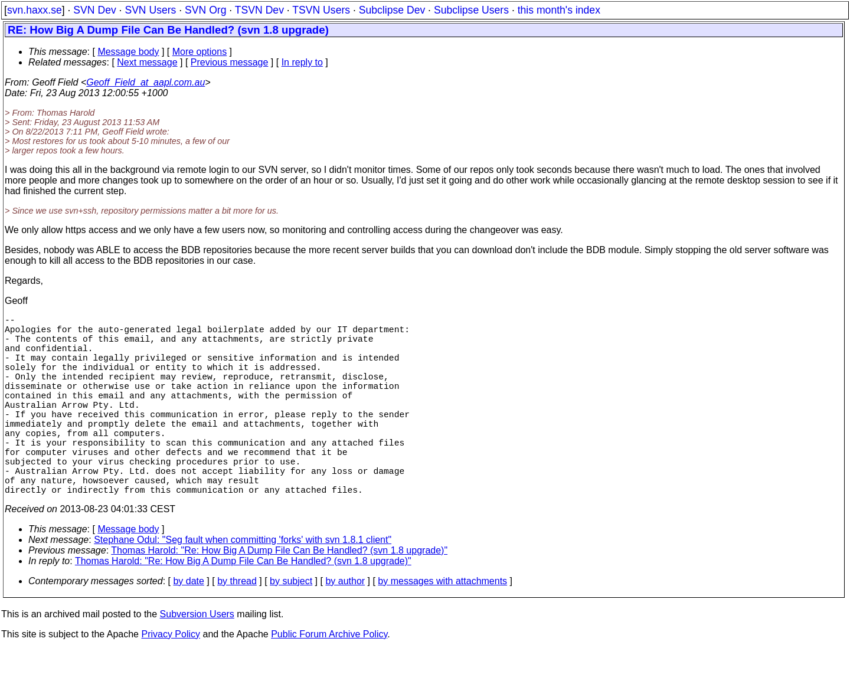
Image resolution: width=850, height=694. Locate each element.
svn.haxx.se (34, 10)
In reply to (302, 62)
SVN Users (150, 10)
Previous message (230, 62)
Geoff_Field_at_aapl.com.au (145, 82)
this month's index (559, 10)
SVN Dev (94, 10)
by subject (291, 626)
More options (199, 52)
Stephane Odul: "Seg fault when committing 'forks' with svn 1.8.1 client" (242, 585)
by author (345, 626)
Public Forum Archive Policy (329, 679)
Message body (128, 52)
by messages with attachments (442, 626)
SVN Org (205, 10)
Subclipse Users (471, 10)
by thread (237, 626)
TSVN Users (321, 10)
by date (188, 626)
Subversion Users (197, 659)
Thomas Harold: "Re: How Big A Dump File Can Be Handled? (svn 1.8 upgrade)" (279, 595)
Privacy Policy (170, 679)
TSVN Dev (259, 10)
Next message (147, 62)
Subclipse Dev (392, 10)
